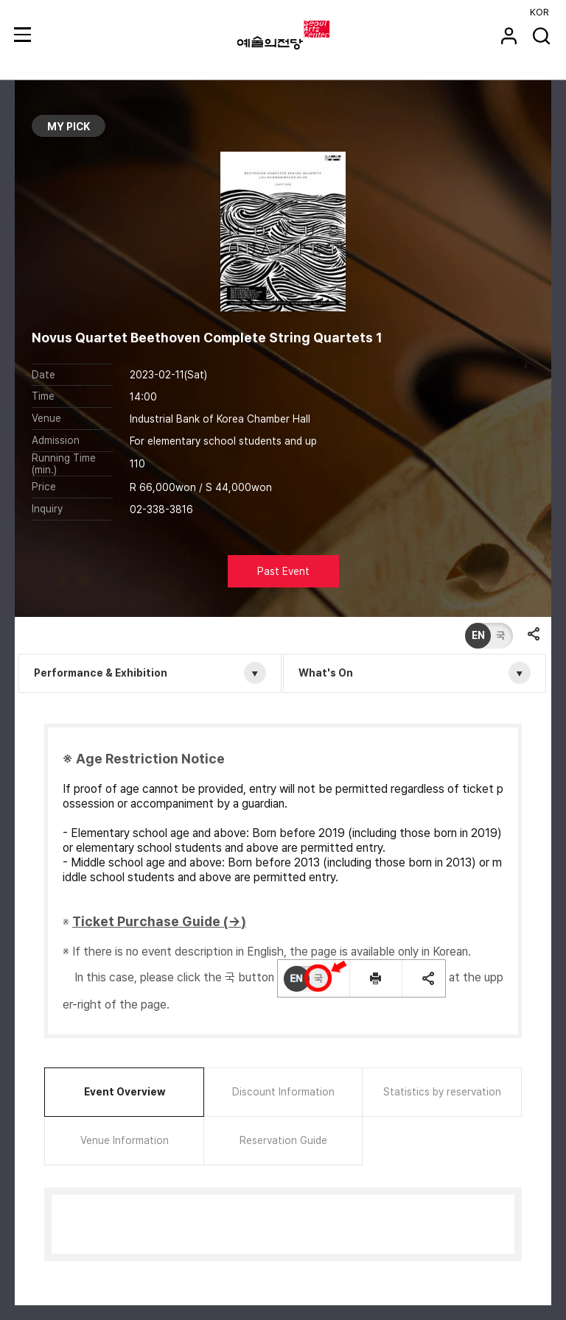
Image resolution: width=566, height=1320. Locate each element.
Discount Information (283, 1092)
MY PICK (68, 127)
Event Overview (124, 1092)
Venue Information (124, 1140)
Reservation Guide (283, 1140)
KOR (539, 12)
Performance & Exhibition (100, 673)
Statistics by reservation (442, 1092)
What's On (325, 673)
